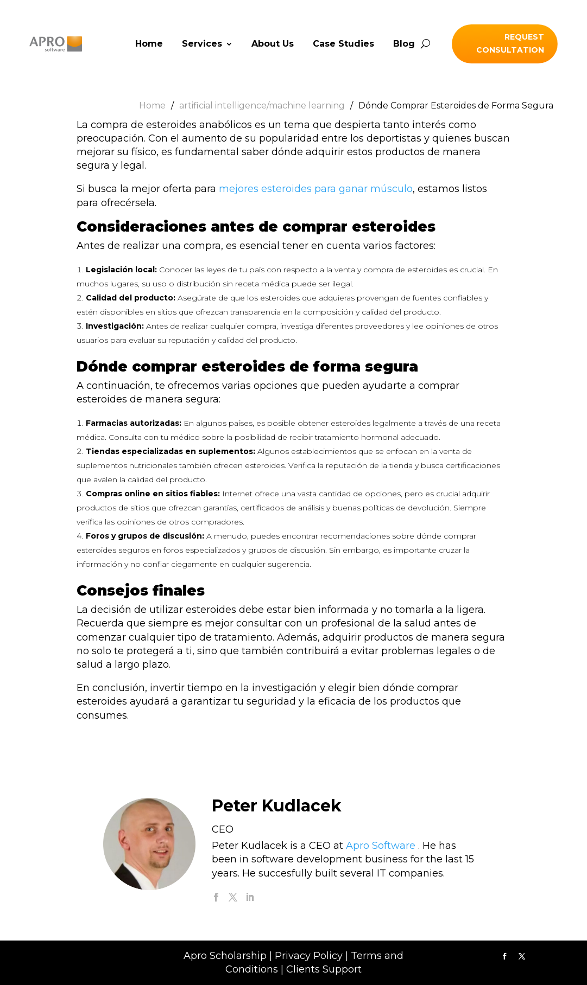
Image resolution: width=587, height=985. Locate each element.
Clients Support (324, 969)
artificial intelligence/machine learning (262, 105)
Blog (404, 44)
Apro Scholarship (225, 956)
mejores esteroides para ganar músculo (316, 189)
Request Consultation (510, 43)
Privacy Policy (309, 956)
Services (202, 44)
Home (149, 44)
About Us (272, 44)
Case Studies (343, 44)
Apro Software (380, 846)
